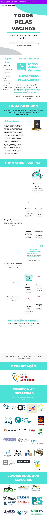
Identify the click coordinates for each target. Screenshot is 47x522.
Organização (7, 80)
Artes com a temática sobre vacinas (39, 237)
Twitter (29, 99)
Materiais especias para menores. (28, 291)
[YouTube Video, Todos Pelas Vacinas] (16, 174)
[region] (23, 2)
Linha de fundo (8, 69)
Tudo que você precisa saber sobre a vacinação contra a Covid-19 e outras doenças (13, 223)
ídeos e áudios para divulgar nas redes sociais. (29, 215)
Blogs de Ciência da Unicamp (18, 112)
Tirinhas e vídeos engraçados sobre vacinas (39, 288)
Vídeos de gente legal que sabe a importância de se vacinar (37, 190)
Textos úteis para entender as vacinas (39, 308)
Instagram (29, 96)
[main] (23, 22)
